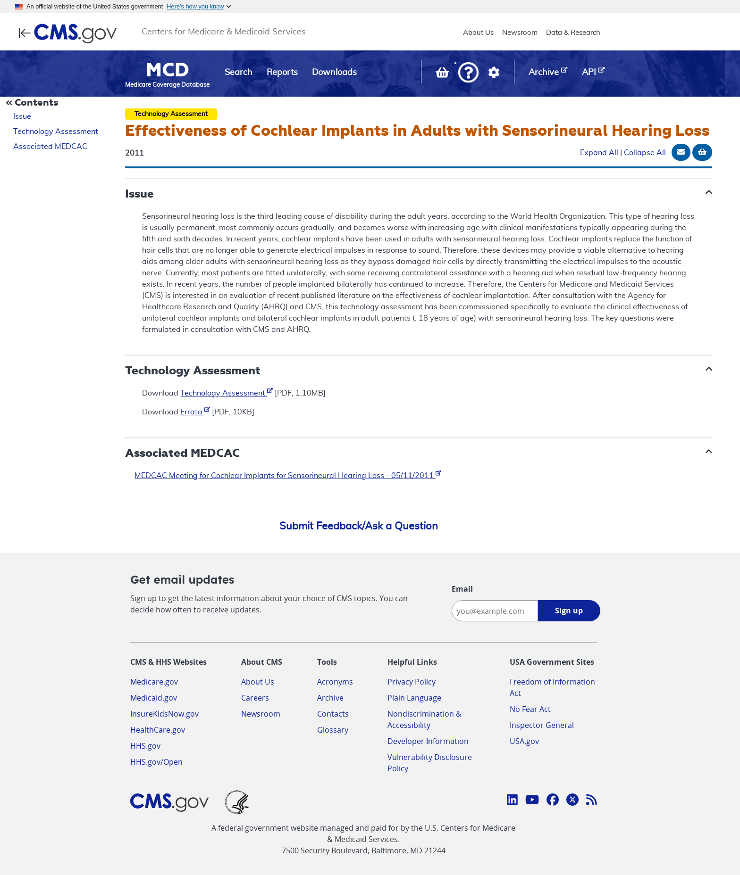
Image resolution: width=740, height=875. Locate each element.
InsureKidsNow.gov (164, 714)
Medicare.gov (154, 682)
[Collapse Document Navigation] (33, 103)
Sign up (569, 610)
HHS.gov (145, 746)
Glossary (332, 730)
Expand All (599, 153)
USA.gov (524, 741)
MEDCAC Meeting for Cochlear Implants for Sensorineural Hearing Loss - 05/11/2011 (288, 475)
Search (238, 72)
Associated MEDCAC (50, 146)
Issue (22, 116)
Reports (282, 72)
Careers (255, 698)
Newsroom (520, 32)
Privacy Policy (411, 682)
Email (462, 589)
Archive (330, 698)
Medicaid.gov (153, 698)
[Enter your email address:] (495, 610)
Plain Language (414, 698)
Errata (195, 412)
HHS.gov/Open (156, 762)
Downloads (334, 72)
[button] (468, 73)
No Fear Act (530, 709)
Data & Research (573, 32)
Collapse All (645, 153)
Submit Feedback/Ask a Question (358, 526)
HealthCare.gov (157, 730)
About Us (478, 32)
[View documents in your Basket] (443, 74)
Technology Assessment (55, 131)
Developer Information (428, 741)
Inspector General (542, 725)
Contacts (333, 714)
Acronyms (335, 682)
